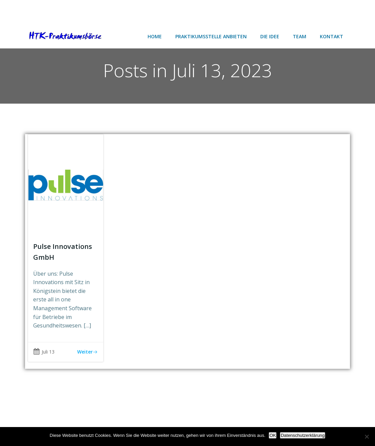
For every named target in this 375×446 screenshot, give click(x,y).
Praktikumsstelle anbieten (211, 36)
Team (299, 36)
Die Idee (269, 36)
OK (272, 435)
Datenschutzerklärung (303, 435)
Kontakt (331, 36)
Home (155, 36)
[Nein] (366, 436)
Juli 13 (43, 351)
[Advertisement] (54, 11)
